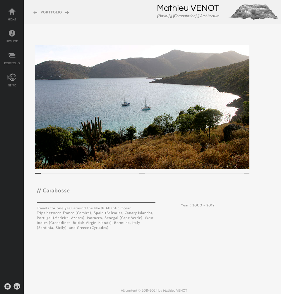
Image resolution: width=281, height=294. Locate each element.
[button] (43, 107)
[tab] (38, 173)
